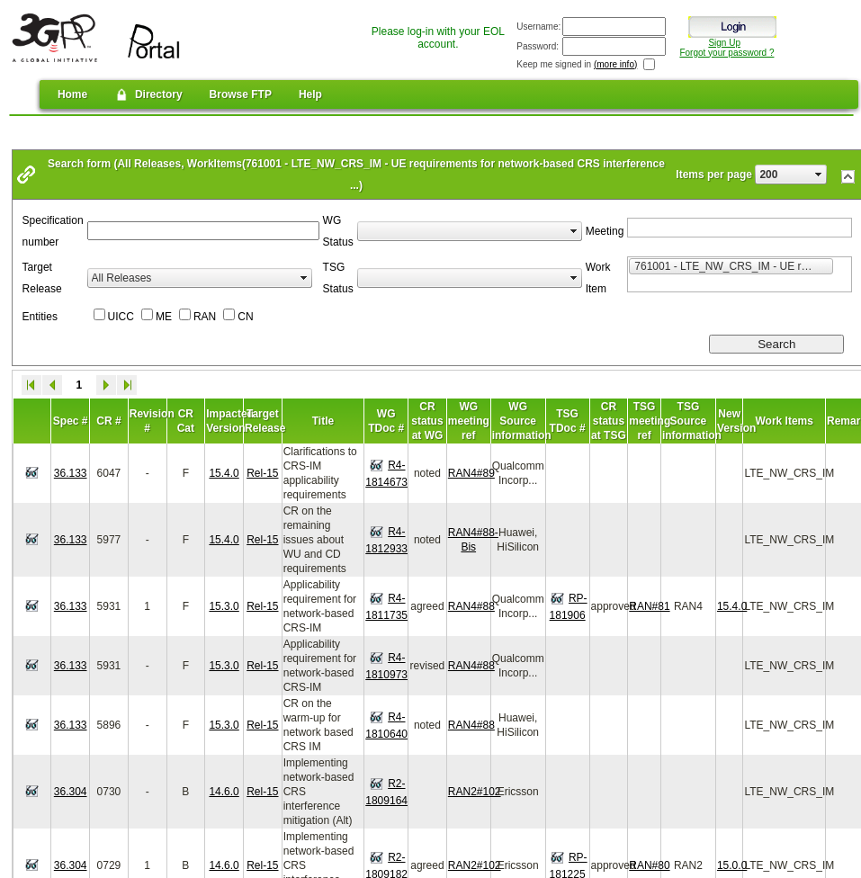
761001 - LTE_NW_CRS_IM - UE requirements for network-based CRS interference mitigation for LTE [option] (733, 265)
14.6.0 (223, 791)
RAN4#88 (471, 606)
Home (72, 94)
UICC (121, 316)
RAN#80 (649, 865)
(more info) (615, 64)
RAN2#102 (474, 791)
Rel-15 (262, 473)
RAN (204, 316)
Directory (148, 94)
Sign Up (724, 43)
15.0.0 (732, 865)
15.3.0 (223, 606)
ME (164, 316)
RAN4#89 (471, 473)
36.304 (70, 791)
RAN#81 (649, 606)
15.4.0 (223, 473)
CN (245, 316)
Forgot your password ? (726, 53)
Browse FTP (241, 94)
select (819, 174)
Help (310, 94)
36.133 (70, 473)
